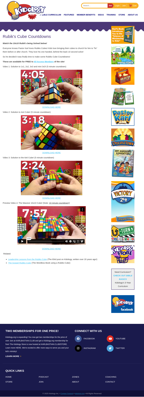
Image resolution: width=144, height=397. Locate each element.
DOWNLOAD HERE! (51, 249)
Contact (110, 382)
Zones (75, 377)
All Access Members (44, 61)
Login (117, 6)
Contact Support (66, 394)
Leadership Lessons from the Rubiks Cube (27, 259)
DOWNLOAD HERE (51, 107)
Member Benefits (86, 15)
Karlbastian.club (25, 341)
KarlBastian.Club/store (54, 344)
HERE (18, 348)
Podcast (44, 377)
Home (8, 377)
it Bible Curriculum (50, 15)
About (75, 382)
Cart (134, 6)
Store (121, 15)
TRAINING (111, 15)
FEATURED (69, 15)
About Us (133, 15)
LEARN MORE (13, 356)
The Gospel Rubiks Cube (19, 263)
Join (124, 6)
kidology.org (79, 394)
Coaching (110, 377)
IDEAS (101, 15)
